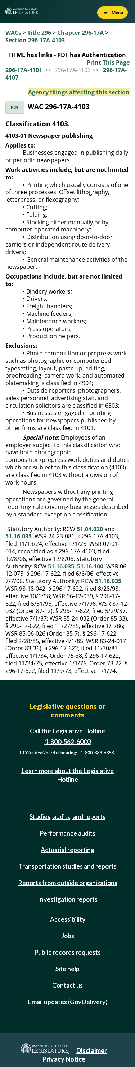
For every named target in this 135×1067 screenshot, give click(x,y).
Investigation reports (68, 899)
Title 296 (39, 33)
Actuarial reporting (67, 849)
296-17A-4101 (23, 70)
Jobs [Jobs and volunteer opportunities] (67, 936)
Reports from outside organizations (67, 882)
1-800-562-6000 (68, 741)
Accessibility (67, 919)
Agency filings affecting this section (79, 92)
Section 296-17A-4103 (35, 40)
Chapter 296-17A (80, 33)
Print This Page (108, 62)
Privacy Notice (63, 1059)
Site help (67, 969)
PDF (14, 107)
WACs (13, 33)
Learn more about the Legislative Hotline (67, 775)
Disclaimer (91, 1050)
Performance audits (67, 833)
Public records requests (67, 952)
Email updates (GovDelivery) (68, 1002)
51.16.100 (90, 566)
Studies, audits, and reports (67, 816)
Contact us (67, 985)
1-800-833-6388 (97, 752)
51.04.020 (90, 529)
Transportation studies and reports (67, 866)
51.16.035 (18, 536)
